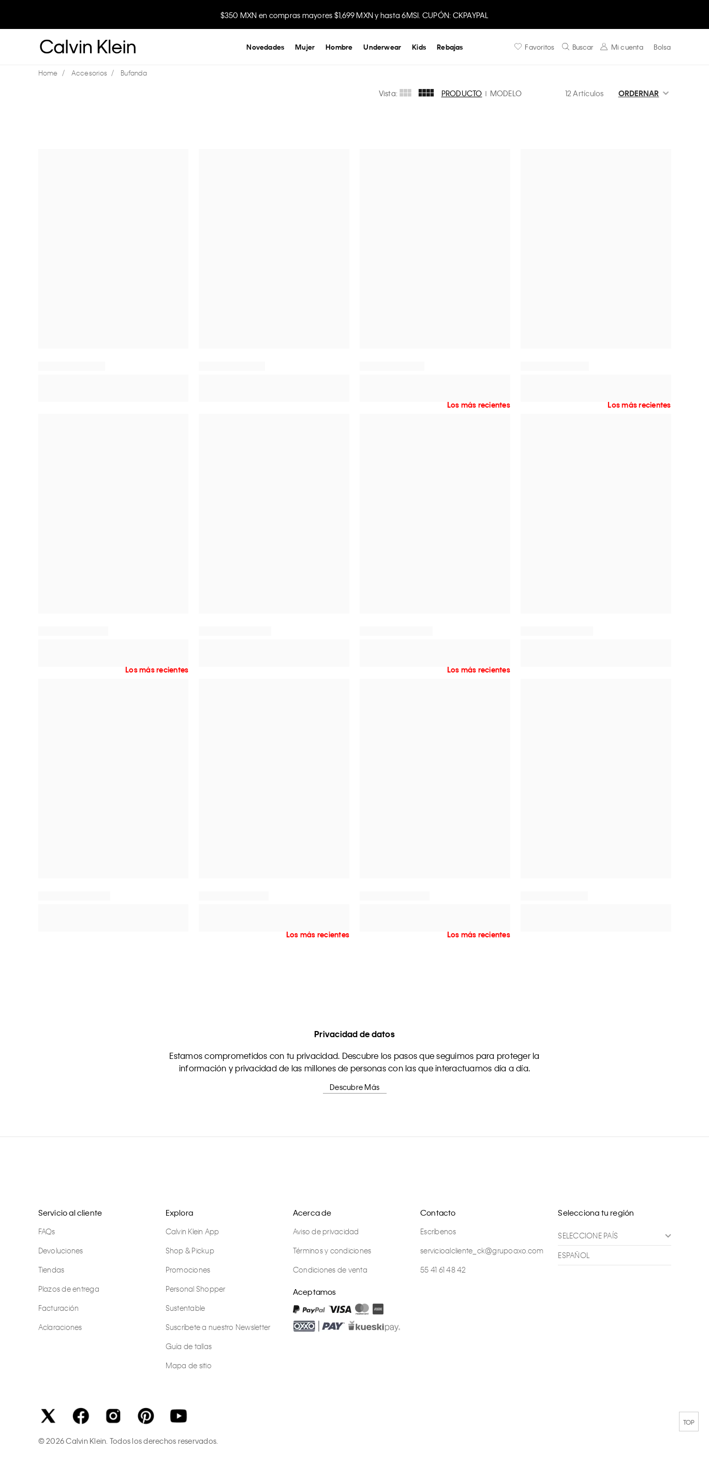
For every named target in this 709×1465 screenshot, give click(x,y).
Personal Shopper (196, 1289)
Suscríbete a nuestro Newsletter (218, 1327)
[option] (354, 14)
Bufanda (134, 72)
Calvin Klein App (192, 1231)
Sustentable (185, 1308)
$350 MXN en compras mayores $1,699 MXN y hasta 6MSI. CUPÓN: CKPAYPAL (354, 15)
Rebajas (450, 46)
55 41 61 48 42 (443, 1270)
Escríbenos (438, 1231)
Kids (419, 46)
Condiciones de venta (330, 1270)
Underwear (382, 46)
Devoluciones (60, 1250)
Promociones (188, 1270)
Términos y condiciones (332, 1250)
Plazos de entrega (68, 1289)
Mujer (305, 46)
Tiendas (51, 1270)
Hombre (339, 46)
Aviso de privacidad (326, 1231)
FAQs (46, 1231)
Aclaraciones (60, 1327)
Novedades (265, 46)
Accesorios (89, 72)
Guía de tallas (189, 1346)
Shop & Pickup (190, 1250)
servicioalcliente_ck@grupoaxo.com (481, 1250)
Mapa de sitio (189, 1365)
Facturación (58, 1308)
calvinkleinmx (50, 73)
